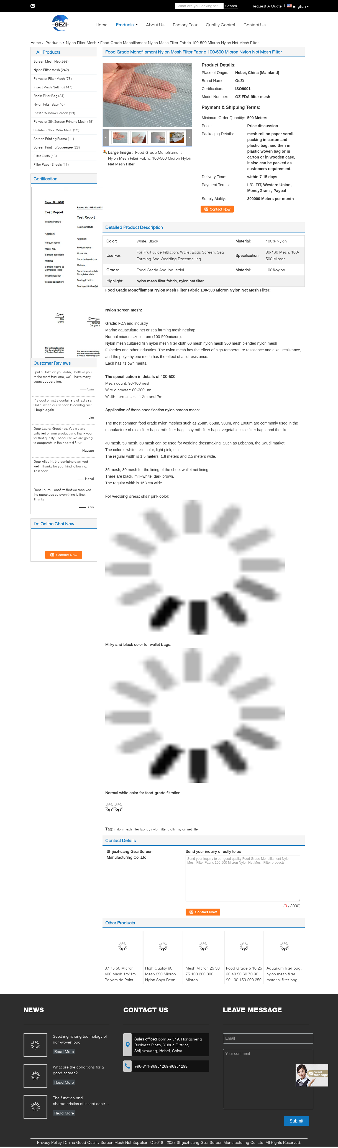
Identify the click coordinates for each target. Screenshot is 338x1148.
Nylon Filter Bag (46, 104)
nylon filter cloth (163, 829)
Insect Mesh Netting (48, 87)
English (301, 6)
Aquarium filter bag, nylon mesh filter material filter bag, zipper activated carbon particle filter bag (284, 982)
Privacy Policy (49, 1142)
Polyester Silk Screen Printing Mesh (60, 121)
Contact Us (255, 24)
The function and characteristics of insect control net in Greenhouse (80, 1101)
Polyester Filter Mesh (49, 78)
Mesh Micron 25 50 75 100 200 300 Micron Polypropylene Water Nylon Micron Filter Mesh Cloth (203, 982)
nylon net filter (188, 829)
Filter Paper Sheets (48, 164)
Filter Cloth (42, 156)
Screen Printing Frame (50, 139)
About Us (155, 24)
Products (125, 24)
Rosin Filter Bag (45, 96)
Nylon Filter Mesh (81, 42)
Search (231, 6)
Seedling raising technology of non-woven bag (80, 1039)
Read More (64, 1051)
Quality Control (220, 24)
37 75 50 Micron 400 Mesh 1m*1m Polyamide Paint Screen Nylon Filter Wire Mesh (121, 980)
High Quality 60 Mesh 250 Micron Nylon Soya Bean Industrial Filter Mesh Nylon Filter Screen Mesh (160, 982)
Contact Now (220, 209)
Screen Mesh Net (47, 61)
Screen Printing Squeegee (53, 147)
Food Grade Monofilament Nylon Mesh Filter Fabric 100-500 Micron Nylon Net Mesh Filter (149, 158)
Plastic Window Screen (51, 113)
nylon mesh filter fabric (131, 829)
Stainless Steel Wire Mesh (53, 130)
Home (101, 24)
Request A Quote (267, 6)
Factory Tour (185, 24)
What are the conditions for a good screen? (78, 1070)
